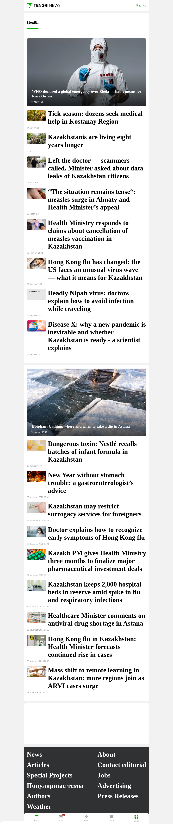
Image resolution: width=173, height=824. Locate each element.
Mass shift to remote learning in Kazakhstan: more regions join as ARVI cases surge (96, 677)
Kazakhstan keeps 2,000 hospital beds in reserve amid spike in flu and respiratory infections (94, 592)
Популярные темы (55, 785)
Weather (39, 806)
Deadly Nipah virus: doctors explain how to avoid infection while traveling (91, 300)
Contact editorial (122, 765)
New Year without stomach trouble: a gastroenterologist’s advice (91, 482)
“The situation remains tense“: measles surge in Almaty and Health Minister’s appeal (92, 199)
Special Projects (49, 775)
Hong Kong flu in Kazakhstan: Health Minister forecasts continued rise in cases (92, 646)
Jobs (104, 775)
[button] (138, 5)
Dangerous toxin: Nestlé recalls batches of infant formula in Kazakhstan (92, 451)
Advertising (114, 785)
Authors (38, 796)
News (34, 754)
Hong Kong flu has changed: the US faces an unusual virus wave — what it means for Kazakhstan (95, 269)
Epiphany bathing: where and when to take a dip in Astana (81, 426)
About (107, 754)
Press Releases (118, 796)
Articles (38, 765)
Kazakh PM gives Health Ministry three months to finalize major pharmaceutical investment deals (97, 560)
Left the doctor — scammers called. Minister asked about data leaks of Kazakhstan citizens (95, 168)
